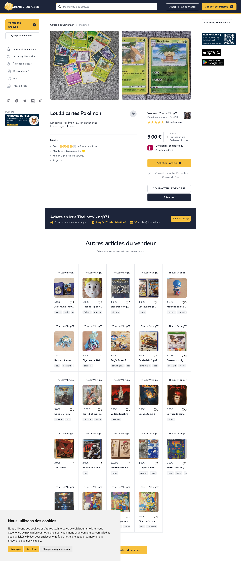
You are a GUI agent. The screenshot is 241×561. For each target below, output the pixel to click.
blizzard (67, 365)
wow (182, 365)
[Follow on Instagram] (8, 101)
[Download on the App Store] (211, 52)
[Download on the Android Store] (213, 62)
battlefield (145, 365)
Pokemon (84, 24)
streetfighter (117, 365)
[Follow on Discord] (32, 101)
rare (141, 526)
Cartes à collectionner (62, 24)
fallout (87, 312)
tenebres (116, 419)
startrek (115, 312)
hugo (142, 312)
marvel (171, 312)
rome (114, 473)
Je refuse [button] (32, 549)
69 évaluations (174, 122)
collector (182, 312)
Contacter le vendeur (169, 188)
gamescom (99, 312)
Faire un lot (181, 218)
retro (129, 365)
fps (68, 419)
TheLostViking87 (168, 113)
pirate (170, 419)
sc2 (57, 365)
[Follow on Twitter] (24, 101)
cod (155, 365)
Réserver (169, 197)
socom (59, 419)
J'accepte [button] (16, 549)
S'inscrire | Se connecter (182, 7)
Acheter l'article (169, 163)
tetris (178, 473)
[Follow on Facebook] (16, 101)
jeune (58, 312)
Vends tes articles (219, 7)
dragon (143, 473)
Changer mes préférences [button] (56, 549)
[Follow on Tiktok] (40, 101)
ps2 (66, 312)
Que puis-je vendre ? (22, 35)
